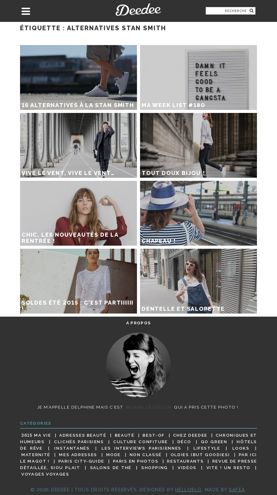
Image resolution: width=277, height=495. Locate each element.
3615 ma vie (36, 435)
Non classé (146, 454)
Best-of (153, 435)
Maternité (35, 454)
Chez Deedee (190, 435)
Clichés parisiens (79, 441)
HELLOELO (188, 489)
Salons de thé (110, 467)
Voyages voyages (45, 474)
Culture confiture (140, 441)
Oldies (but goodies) (200, 454)
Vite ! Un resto (228, 467)
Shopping (154, 467)
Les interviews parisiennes (141, 448)
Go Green (214, 441)
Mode (113, 454)
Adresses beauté (82, 435)
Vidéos (187, 467)
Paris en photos (136, 461)
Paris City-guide (81, 461)
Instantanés (71, 448)
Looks (241, 448)
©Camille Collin (148, 407)
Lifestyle (206, 448)
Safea (237, 489)
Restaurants (185, 461)
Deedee (138, 9)
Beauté (124, 435)
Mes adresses (78, 454)
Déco (184, 441)
